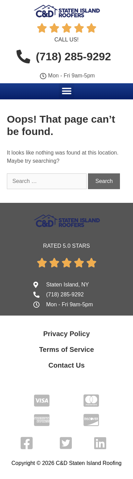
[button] (66, 91)
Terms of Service (66, 349)
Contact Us (66, 365)
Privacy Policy (66, 333)
